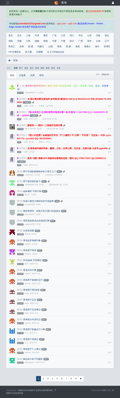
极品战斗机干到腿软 (33, 359)
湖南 (10, 41)
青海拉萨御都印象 (32, 240)
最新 (12, 75)
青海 (59, 46)
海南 (77, 46)
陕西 (45, 41)
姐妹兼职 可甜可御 (32, 191)
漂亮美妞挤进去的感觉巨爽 (36, 220)
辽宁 (107, 41)
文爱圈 (39, 52)
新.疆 (30, 46)
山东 (89, 35)
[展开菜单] (7, 2)
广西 (80, 41)
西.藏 (68, 46)
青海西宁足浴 (29, 299)
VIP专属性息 (14, 52)
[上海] (22, 86)
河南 (98, 35)
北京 (19, 35)
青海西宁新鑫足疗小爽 (34, 329)
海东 (26, 68)
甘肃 (54, 41)
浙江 (72, 35)
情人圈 (28, 52)
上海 (28, 35)
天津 (37, 35)
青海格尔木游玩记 (32, 319)
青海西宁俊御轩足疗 (33, 280)
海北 (32, 68)
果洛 (53, 68)
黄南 (48, 68)
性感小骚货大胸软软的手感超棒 (38, 201)
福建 (37, 41)
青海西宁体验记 (30, 339)
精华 (41, 75)
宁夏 (63, 41)
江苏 (63, 35)
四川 (72, 41)
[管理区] (23, 99)
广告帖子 (26, 102)
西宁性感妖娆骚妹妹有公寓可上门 (39, 171)
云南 (98, 41)
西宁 (21, 68)
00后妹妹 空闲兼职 (32, 260)
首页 (10, 35)
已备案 (22, 75)
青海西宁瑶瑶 (29, 250)
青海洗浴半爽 (29, 270)
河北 (80, 35)
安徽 (19, 41)
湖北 (107, 35)
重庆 (45, 35)
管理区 (107, 46)
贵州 (89, 41)
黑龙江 (11, 46)
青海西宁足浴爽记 (32, 309)
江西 (28, 41)
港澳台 (87, 46)
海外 (97, 46)
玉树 (58, 68)
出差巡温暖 (28, 230)
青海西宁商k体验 (31, 290)
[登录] (113, 2)
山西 (50, 46)
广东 (54, 35)
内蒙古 (41, 46)
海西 (42, 68)
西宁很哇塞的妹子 (32, 181)
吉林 (21, 46)
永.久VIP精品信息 (55, 52)
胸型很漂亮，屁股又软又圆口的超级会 (41, 211)
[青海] (20, 171)
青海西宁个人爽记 (32, 349)
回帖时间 (106, 74)
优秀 (32, 75)
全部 (16, 68)
